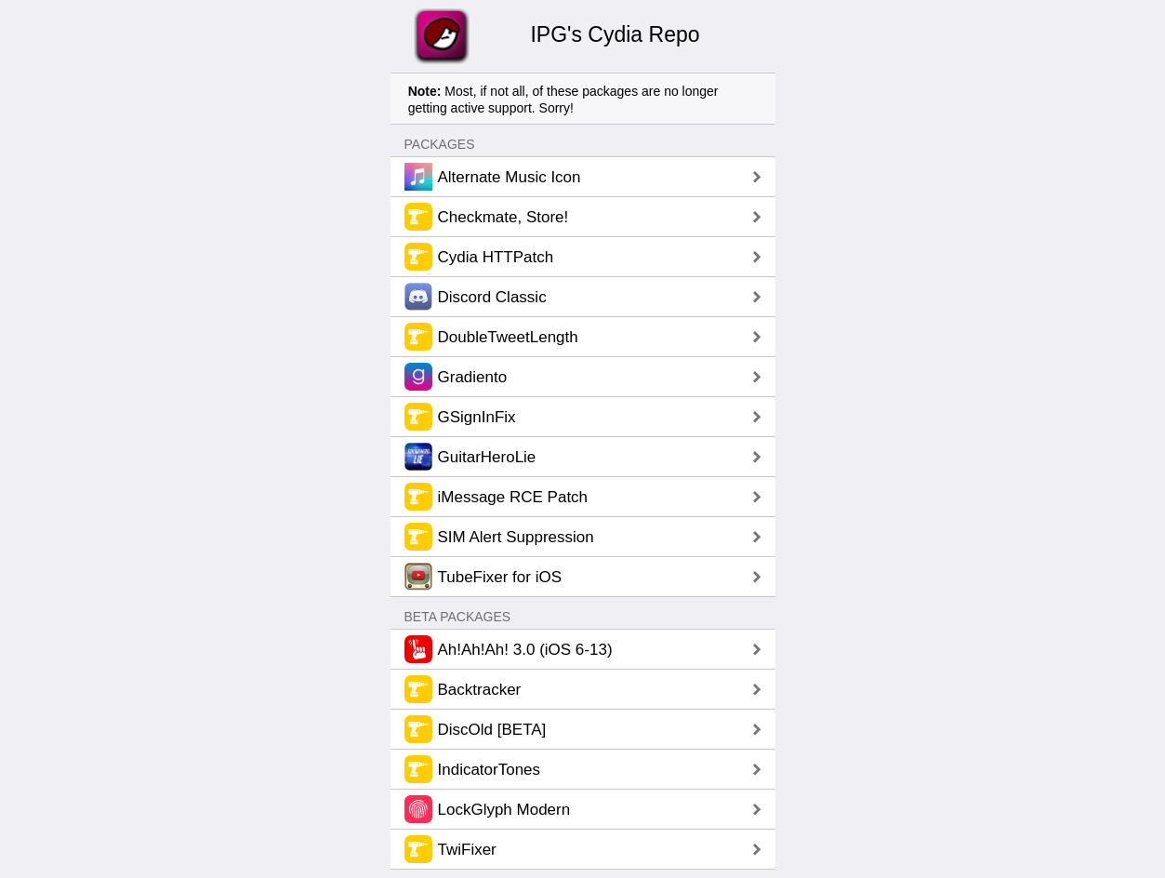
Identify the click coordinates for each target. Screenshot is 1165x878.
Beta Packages (457, 616)
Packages (439, 144)
